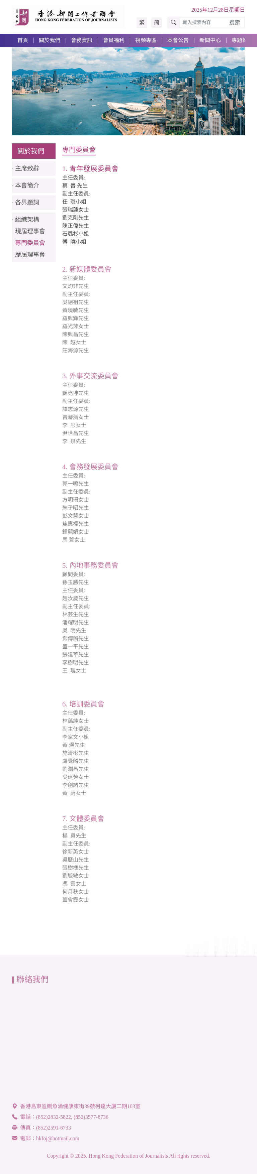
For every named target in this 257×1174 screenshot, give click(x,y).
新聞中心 (210, 40)
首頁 (22, 40)
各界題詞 (27, 202)
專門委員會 (30, 243)
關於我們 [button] (49, 40)
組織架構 (27, 219)
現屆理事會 (30, 231)
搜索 (234, 22)
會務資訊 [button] (81, 40)
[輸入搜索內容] (203, 22)
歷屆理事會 (30, 254)
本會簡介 (27, 185)
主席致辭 (27, 168)
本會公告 (178, 40)
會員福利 (113, 40)
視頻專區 (146, 40)
